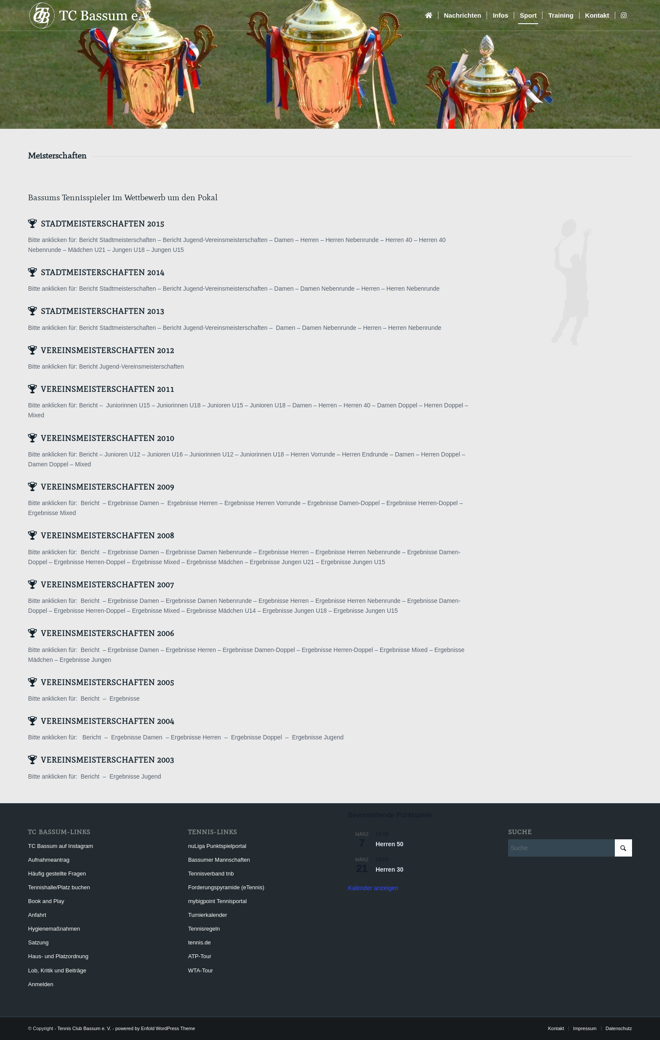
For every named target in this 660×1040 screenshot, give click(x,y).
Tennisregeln (204, 928)
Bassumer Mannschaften (219, 860)
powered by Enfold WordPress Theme (155, 1028)
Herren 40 (399, 239)
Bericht (89, 405)
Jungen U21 (298, 562)
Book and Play (46, 901)
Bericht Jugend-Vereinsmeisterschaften (215, 239)
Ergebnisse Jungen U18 (294, 610)
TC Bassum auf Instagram (60, 846)
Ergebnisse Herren (192, 503)
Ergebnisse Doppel (256, 737)
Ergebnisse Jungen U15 (353, 562)
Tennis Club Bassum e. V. (84, 1028)
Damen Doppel (397, 405)
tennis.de (199, 942)
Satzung (38, 942)
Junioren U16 (165, 454)
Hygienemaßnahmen (54, 928)
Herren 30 (390, 869)
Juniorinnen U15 (128, 405)
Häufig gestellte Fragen (57, 873)
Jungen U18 (128, 249)
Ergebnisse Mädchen (215, 562)
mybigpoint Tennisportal (217, 901)
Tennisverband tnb (211, 873)
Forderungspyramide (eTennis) (226, 887)
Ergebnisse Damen (133, 503)
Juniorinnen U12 (212, 454)
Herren (309, 239)
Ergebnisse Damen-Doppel (343, 503)
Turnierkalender (207, 915)
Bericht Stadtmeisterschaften (117, 239)
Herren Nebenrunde (352, 239)
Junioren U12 (122, 454)
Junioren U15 (225, 405)
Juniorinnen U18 (178, 405)
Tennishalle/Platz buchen (59, 887)
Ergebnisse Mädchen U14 (221, 610)
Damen (283, 239)
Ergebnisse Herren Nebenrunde (358, 552)
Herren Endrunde (365, 454)
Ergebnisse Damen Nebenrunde (209, 552)
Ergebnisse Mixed (52, 512)
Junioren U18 (268, 405)
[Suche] (570, 848)
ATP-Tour (199, 956)
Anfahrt (37, 915)
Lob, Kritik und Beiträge (57, 970)
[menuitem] (428, 15)
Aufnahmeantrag (48, 860)
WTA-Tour (200, 970)
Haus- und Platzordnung (58, 956)
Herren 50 (390, 844)
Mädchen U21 (86, 249)
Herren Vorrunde (313, 454)
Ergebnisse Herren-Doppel (422, 503)
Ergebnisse (266, 562)
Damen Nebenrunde (327, 288)
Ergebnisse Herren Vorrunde (262, 503)
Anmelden (40, 984)
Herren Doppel (443, 405)
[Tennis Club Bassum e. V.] (101, 15)
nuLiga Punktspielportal (217, 846)
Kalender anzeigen (373, 888)
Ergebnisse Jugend (318, 737)
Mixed (36, 415)
